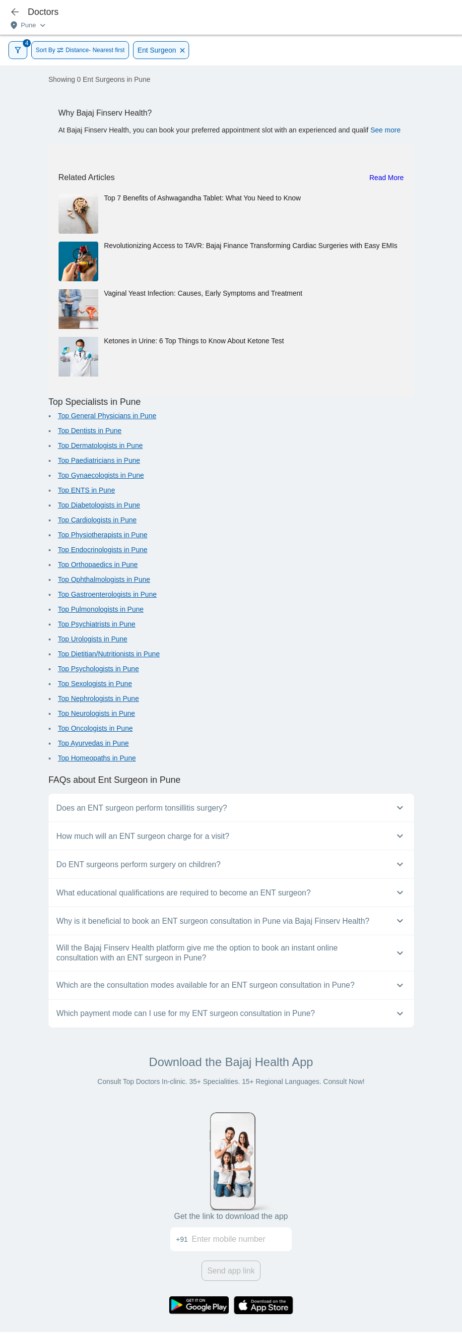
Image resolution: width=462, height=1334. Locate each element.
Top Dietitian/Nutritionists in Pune (109, 654)
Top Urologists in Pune (93, 639)
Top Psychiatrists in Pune (96, 624)
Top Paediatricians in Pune (99, 460)
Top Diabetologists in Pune (99, 505)
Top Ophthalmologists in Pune (104, 579)
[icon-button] (15, 12)
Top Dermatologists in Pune (100, 445)
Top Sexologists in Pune (95, 684)
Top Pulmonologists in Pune (101, 609)
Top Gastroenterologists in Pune (107, 594)
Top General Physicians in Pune (107, 416)
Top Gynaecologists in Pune (101, 475)
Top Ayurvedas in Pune (93, 743)
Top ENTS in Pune (86, 490)
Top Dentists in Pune (90, 431)
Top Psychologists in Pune (98, 669)
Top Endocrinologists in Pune (103, 550)
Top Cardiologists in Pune (97, 520)
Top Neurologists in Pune (96, 713)
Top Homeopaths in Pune (97, 758)
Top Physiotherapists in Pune (103, 535)
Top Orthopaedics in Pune (98, 565)
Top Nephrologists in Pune (98, 698)
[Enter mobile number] (242, 1239)
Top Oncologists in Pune (95, 728)
